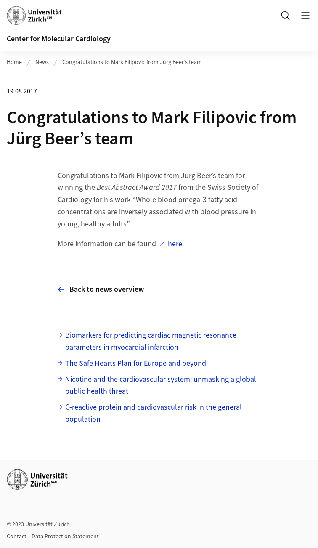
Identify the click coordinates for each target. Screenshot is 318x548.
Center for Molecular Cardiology (59, 39)
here (175, 244)
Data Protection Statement (65, 536)
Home (14, 62)
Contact (16, 536)
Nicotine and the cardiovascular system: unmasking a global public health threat (160, 385)
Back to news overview (101, 289)
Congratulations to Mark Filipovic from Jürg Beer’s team (132, 62)
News (42, 62)
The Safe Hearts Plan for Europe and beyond (135, 363)
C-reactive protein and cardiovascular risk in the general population (153, 413)
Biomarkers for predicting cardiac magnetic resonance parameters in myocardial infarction (150, 341)
